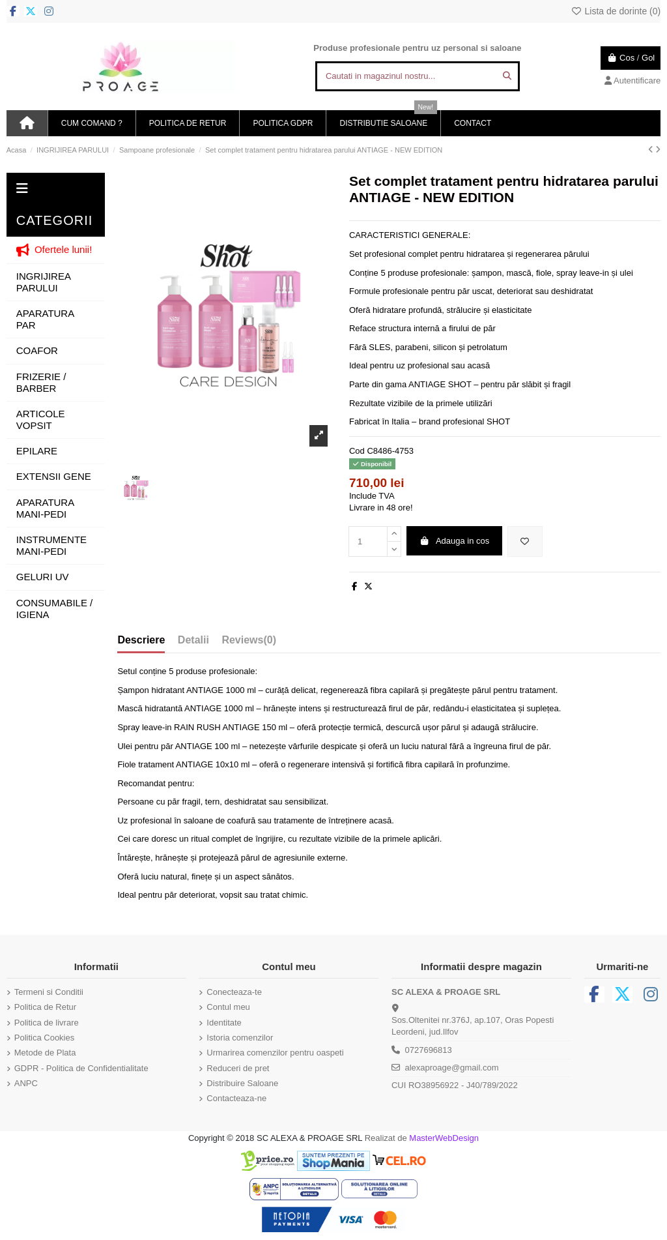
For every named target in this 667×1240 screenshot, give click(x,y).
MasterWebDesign (444, 1138)
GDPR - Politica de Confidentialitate (81, 1068)
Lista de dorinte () (615, 11)
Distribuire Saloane (242, 1083)
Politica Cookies (44, 1037)
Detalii (193, 639)
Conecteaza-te (234, 992)
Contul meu (227, 1007)
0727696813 (427, 1050)
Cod (357, 451)
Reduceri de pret (237, 1068)
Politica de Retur (45, 1007)
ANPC (26, 1083)
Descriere (141, 639)
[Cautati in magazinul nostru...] (507, 76)
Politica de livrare (46, 1022)
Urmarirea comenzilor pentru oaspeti (274, 1052)
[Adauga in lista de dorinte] (525, 541)
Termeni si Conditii (48, 992)
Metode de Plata (45, 1052)
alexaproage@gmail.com (451, 1067)
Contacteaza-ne (236, 1098)
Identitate (224, 1022)
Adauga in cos (454, 541)
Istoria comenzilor (239, 1037)
